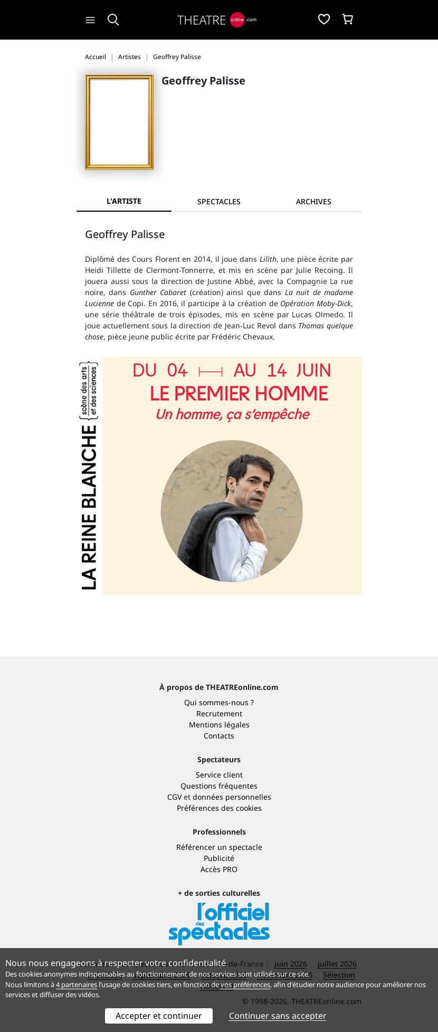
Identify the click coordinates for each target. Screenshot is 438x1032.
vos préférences (245, 984)
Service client (219, 775)
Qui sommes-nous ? (219, 702)
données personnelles (232, 797)
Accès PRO (219, 869)
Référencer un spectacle (219, 847)
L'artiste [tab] (124, 201)
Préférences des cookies (219, 808)
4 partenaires (76, 984)
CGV (174, 797)
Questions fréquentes (219, 786)
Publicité (219, 858)
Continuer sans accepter (278, 1015)
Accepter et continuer (159, 1015)
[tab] (219, 201)
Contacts (219, 736)
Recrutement (219, 713)
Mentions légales (219, 724)
